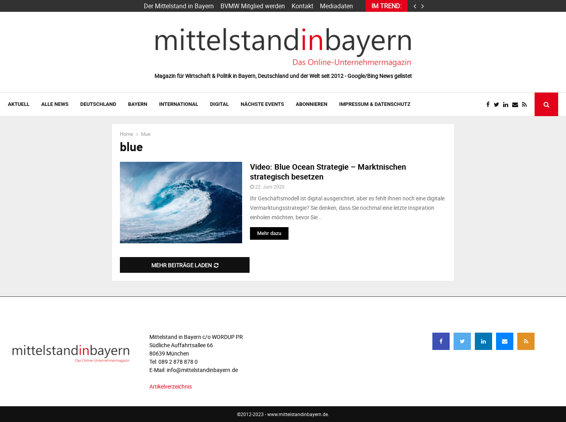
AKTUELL (18, 104)
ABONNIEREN (311, 104)
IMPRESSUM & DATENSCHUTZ (374, 104)
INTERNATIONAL (178, 104)
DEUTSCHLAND (98, 104)
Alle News (54, 104)
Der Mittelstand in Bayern (179, 6)
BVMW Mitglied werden (253, 6)
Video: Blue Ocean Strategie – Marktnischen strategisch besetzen (328, 171)
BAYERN (137, 104)
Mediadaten (336, 6)
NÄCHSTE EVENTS (262, 104)
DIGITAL (219, 104)
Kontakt (302, 6)
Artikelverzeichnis (170, 386)
